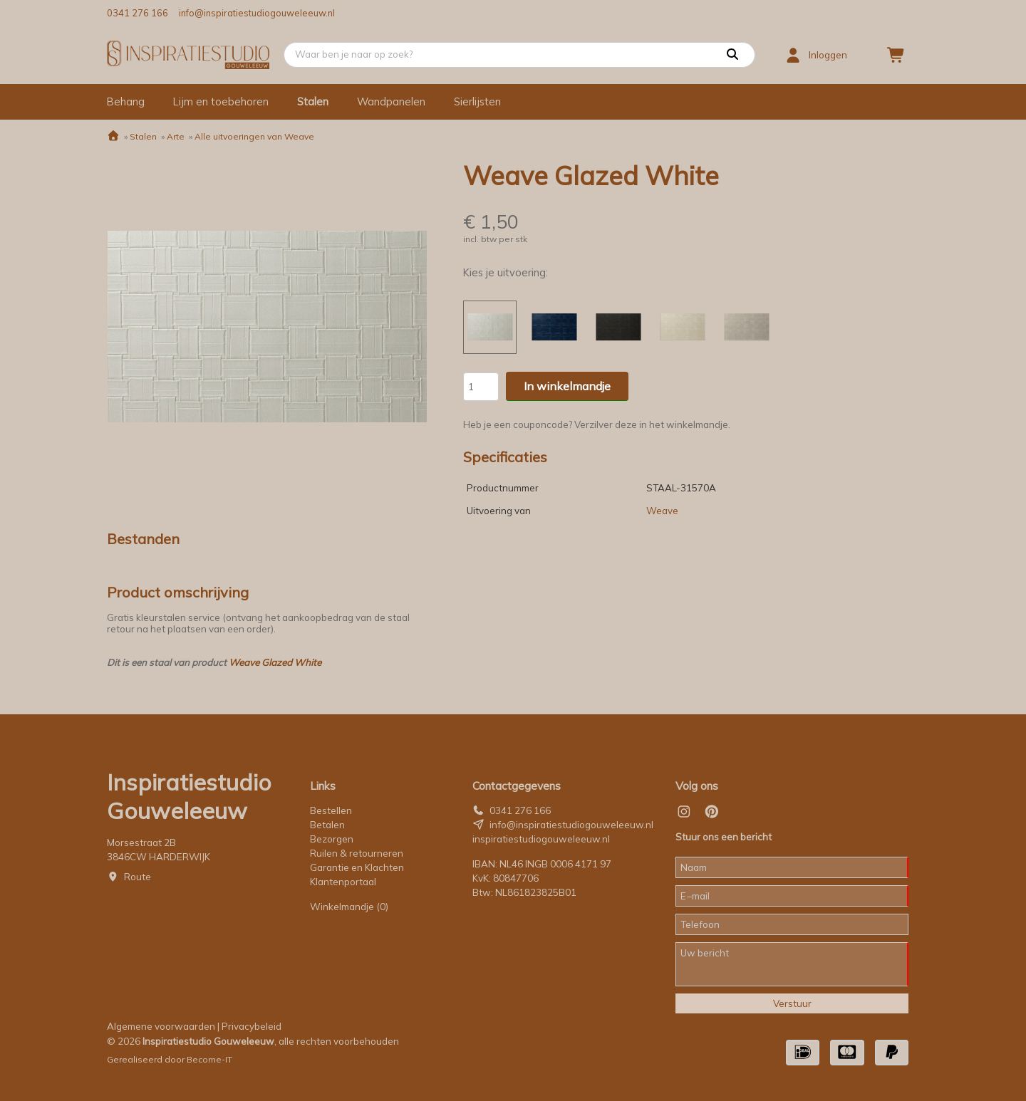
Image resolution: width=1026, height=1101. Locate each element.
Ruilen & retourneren (356, 853)
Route (137, 876)
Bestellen (331, 810)
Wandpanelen (391, 101)
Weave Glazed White (275, 662)
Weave (662, 510)
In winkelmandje (567, 386)
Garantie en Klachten (358, 867)
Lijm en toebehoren (221, 101)
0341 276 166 (137, 13)
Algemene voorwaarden (161, 1026)
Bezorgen (331, 839)
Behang (126, 101)
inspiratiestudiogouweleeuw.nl (541, 839)
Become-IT (209, 1059)
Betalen (327, 824)
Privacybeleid (251, 1026)
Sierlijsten (477, 101)
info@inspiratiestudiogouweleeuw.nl (257, 13)
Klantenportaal (343, 881)
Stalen (312, 101)
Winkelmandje (349, 906)
